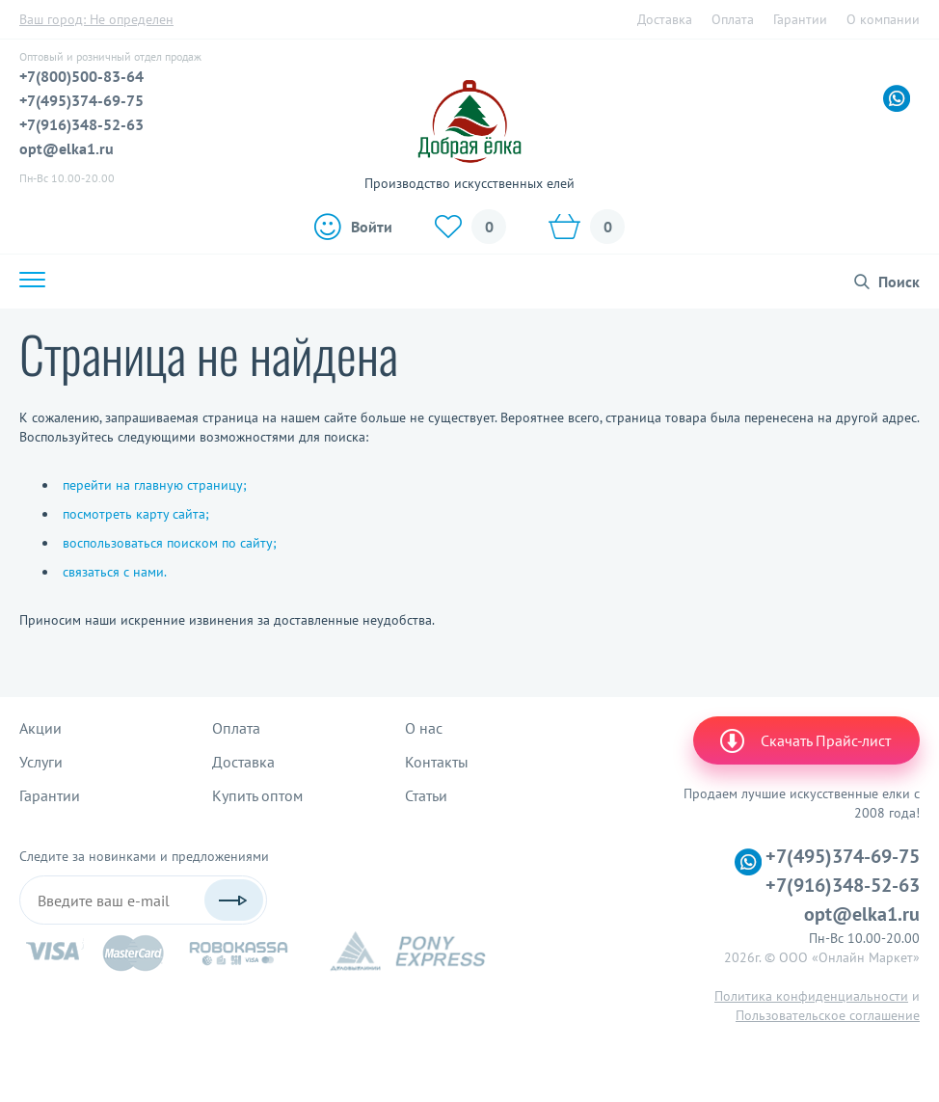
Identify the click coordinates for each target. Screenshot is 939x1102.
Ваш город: (96, 19)
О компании (883, 19)
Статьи (426, 795)
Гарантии (800, 19)
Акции (40, 728)
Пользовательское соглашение (828, 1015)
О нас (424, 728)
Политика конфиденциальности (811, 996)
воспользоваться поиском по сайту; (170, 542)
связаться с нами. (115, 571)
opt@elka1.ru (66, 148)
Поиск (899, 281)
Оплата (732, 19)
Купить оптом (257, 795)
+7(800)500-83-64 (81, 76)
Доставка (664, 19)
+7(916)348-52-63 (81, 124)
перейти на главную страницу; (155, 485)
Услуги (41, 761)
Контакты (437, 761)
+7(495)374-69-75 (81, 100)
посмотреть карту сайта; (136, 514)
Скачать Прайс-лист (804, 740)
